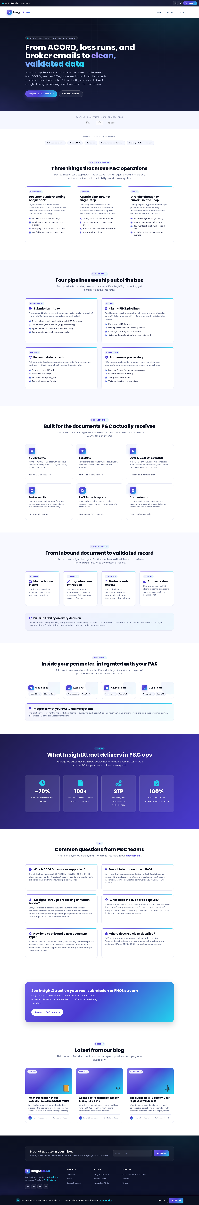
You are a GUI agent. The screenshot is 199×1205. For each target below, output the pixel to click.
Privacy (125, 1183)
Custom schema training (141, 514)
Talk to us (190, 3)
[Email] (46, 1186)
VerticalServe (50, 1180)
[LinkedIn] (27, 1186)
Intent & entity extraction (40, 514)
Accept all (176, 1200)
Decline (162, 1200)
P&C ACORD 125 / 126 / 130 (40, 475)
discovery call (133, 855)
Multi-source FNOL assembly (91, 514)
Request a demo (74, 1183)
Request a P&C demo (41, 93)
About (170, 12)
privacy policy (105, 1200)
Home (159, 12)
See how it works (70, 93)
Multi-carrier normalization (91, 475)
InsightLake (54, 1177)
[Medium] (39, 1186)
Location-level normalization (142, 475)
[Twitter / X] (33, 1186)
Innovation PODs (101, 1183)
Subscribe (161, 1153)
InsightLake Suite (101, 1174)
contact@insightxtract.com (134, 1174)
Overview (71, 1174)
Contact (181, 12)
